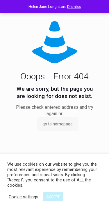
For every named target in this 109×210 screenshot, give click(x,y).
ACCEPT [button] (53, 197)
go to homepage (57, 124)
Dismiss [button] (74, 6)
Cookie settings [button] (23, 197)
